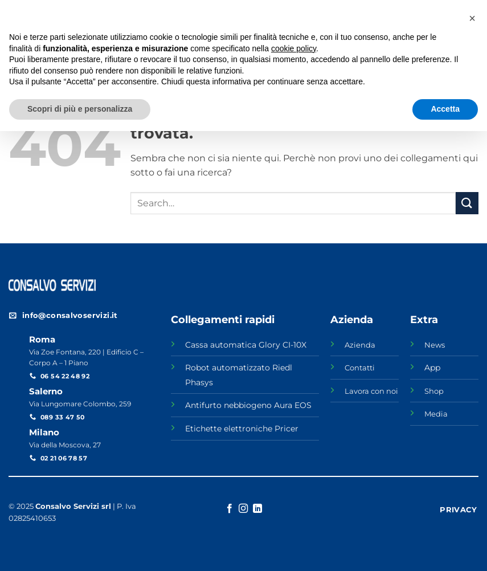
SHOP (390, 8)
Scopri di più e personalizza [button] (79, 548)
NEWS (354, 8)
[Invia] (467, 203)
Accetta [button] (445, 548)
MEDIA (426, 8)
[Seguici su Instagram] (462, 9)
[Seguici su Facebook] (451, 9)
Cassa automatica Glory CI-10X (245, 345)
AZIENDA (232, 8)
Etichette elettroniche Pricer (241, 428)
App (432, 367)
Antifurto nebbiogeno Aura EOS (248, 405)
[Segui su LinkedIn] (472, 9)
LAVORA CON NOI (295, 8)
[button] (472, 458)
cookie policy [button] (293, 488)
